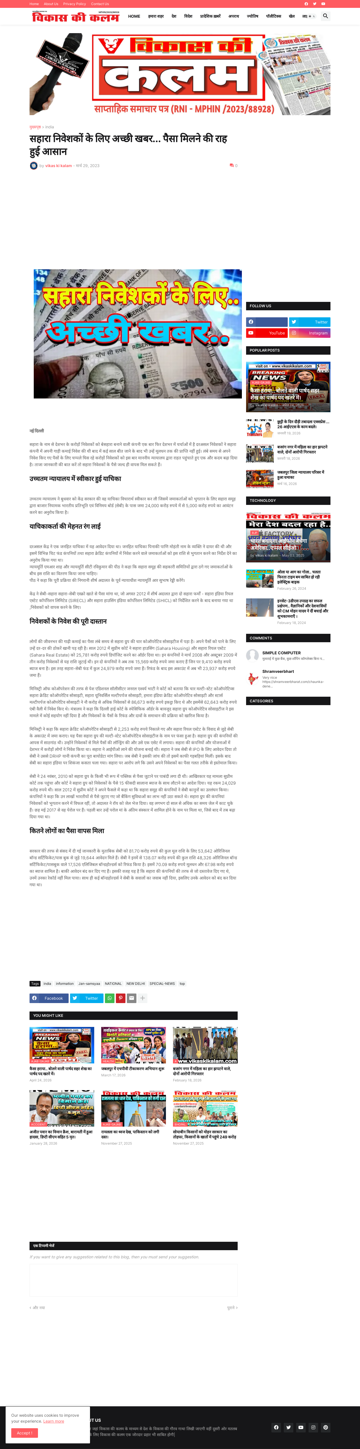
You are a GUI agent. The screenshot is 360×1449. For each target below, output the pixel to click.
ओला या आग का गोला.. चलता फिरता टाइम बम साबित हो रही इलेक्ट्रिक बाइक (299, 576)
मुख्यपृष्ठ (35, 127)
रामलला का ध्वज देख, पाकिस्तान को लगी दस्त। (130, 1134)
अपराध (233, 16)
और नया (39, 1307)
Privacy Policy (74, 4)
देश (174, 16)
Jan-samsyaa (89, 983)
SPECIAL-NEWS (162, 983)
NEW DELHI (136, 983)
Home (34, 4)
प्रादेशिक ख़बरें (210, 16)
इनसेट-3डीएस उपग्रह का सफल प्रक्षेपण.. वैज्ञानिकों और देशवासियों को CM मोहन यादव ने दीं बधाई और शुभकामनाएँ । (302, 608)
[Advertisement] (134, 216)
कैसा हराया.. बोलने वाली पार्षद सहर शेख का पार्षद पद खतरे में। (61, 1071)
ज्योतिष (252, 16)
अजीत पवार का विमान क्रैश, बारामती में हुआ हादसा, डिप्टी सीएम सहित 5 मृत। (61, 1134)
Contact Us (100, 4)
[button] (312, 16)
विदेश (188, 16)
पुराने (231, 1307)
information (65, 983)
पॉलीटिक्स (273, 16)
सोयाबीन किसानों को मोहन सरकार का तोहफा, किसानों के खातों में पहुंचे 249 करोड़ (204, 1134)
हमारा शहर (156, 16)
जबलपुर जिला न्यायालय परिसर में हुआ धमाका (300, 475)
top (182, 983)
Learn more (53, 1421)
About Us (51, 4)
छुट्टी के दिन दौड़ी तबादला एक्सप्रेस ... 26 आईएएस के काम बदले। (303, 424)
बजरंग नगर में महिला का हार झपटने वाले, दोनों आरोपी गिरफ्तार (202, 1071)
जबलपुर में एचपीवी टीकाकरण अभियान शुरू (132, 1068)
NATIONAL (113, 983)
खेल (291, 16)
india (49, 127)
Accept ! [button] (24, 1432)
